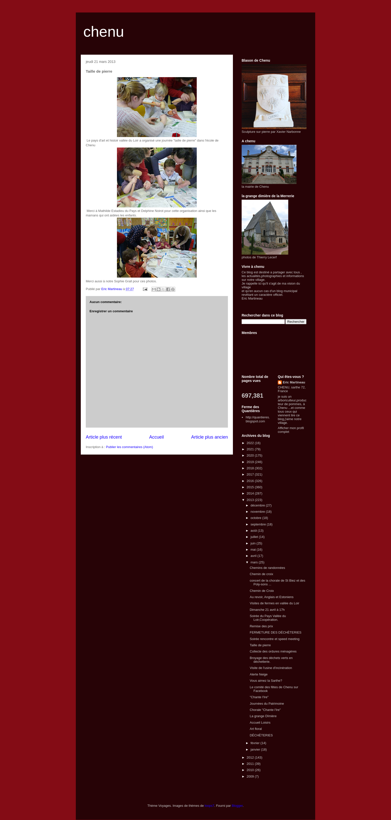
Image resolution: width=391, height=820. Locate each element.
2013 (251, 500)
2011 (251, 764)
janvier (256, 749)
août (254, 530)
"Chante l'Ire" (259, 697)
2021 (251, 449)
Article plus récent (104, 437)
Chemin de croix (261, 574)
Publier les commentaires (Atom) (129, 447)
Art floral (256, 729)
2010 (251, 770)
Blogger (237, 806)
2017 (251, 474)
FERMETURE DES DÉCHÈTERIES (275, 632)
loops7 (209, 806)
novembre (258, 511)
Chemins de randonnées (267, 568)
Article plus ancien (209, 437)
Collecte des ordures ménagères (273, 651)
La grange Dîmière (263, 716)
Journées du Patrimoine (267, 703)
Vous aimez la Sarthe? (266, 680)
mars (255, 562)
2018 (251, 468)
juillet (255, 537)
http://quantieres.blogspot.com (258, 419)
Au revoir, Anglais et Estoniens (271, 597)
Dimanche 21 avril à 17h (267, 610)
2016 (251, 481)
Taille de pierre (260, 645)
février (256, 743)
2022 (251, 443)
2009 (251, 776)
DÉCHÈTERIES (261, 735)
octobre (256, 518)
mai (254, 549)
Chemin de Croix (262, 591)
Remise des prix (261, 626)
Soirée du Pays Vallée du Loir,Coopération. (268, 618)
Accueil (156, 437)
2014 (251, 493)
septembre (259, 524)
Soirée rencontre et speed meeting (274, 639)
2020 (251, 455)
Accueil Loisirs (260, 722)
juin (254, 543)
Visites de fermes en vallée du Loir (274, 603)
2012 (251, 757)
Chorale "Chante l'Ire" (265, 710)
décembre (258, 505)
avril (254, 556)
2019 (251, 462)
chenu (103, 31)
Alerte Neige (259, 674)
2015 (251, 487)
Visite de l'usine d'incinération (271, 668)
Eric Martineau (294, 382)
